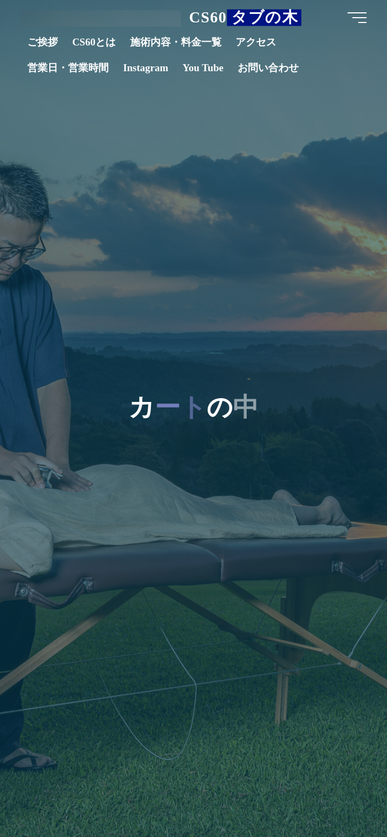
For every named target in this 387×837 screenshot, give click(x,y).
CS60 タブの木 (243, 17)
